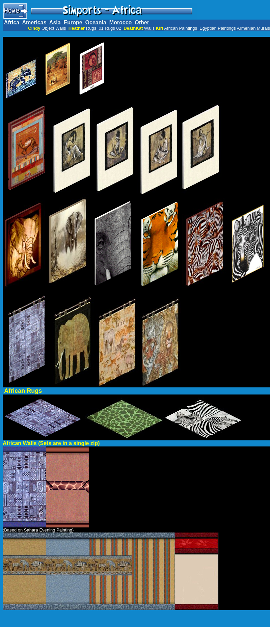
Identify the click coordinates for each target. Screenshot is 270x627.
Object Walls (54, 28)
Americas (34, 22)
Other (142, 22)
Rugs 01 (95, 28)
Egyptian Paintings (217, 28)
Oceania (95, 22)
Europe (73, 22)
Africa (11, 22)
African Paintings (180, 28)
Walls (149, 28)
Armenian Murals (253, 28)
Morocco (120, 22)
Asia (55, 22)
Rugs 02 (113, 28)
